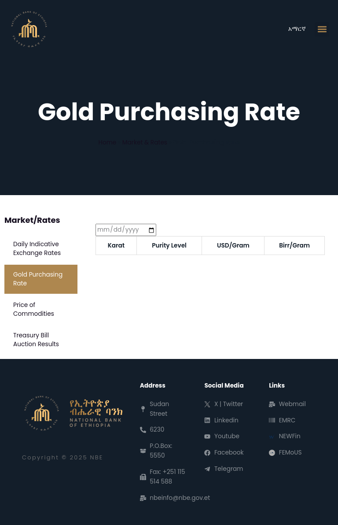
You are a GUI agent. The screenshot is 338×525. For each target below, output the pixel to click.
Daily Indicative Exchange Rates (37, 248)
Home (107, 142)
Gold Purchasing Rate (37, 279)
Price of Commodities (33, 309)
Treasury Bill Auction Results (36, 339)
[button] (322, 29)
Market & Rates (144, 142)
